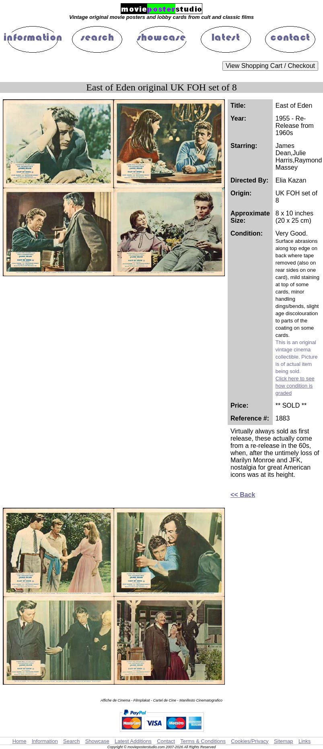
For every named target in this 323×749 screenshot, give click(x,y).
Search (71, 741)
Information (45, 741)
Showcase (97, 741)
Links (304, 741)
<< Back (242, 494)
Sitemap (283, 741)
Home (19, 741)
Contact (166, 741)
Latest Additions (133, 741)
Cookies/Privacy (249, 741)
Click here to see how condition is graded (295, 386)
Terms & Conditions (203, 741)
